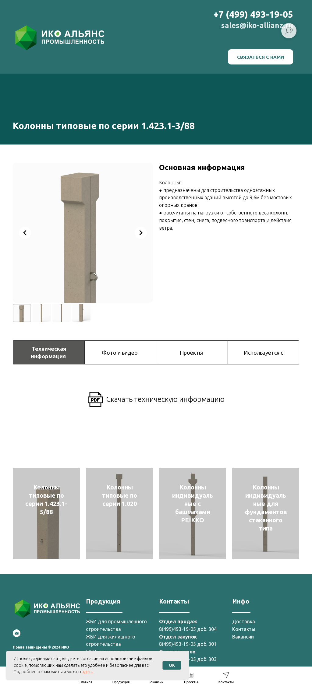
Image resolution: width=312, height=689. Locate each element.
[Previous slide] (25, 233)
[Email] (16, 633)
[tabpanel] (156, 393)
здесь (87, 671)
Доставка (243, 621)
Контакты (243, 629)
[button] (260, 56)
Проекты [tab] (192, 353)
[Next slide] (141, 233)
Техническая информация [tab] (49, 352)
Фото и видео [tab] (120, 353)
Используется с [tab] (263, 353)
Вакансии (243, 636)
